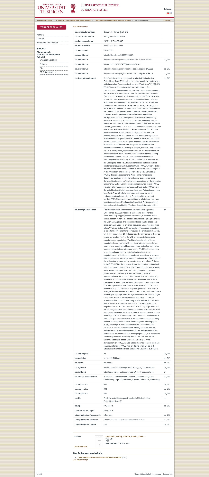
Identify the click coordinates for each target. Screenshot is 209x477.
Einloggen (168, 9)
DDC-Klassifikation (48, 72)
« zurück (168, 20)
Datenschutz (167, 474)
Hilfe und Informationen (47, 42)
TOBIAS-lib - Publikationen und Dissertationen (73, 20)
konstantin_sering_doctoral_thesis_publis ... (125, 436)
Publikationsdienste (44, 20)
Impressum (157, 474)
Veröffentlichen (51, 27)
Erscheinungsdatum (48, 60)
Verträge (40, 39)
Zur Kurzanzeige (80, 26)
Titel (41, 68)
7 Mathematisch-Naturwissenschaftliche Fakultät (112, 20)
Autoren (43, 64)
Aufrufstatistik (80, 446)
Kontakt (40, 35)
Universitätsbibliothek (143, 474)
